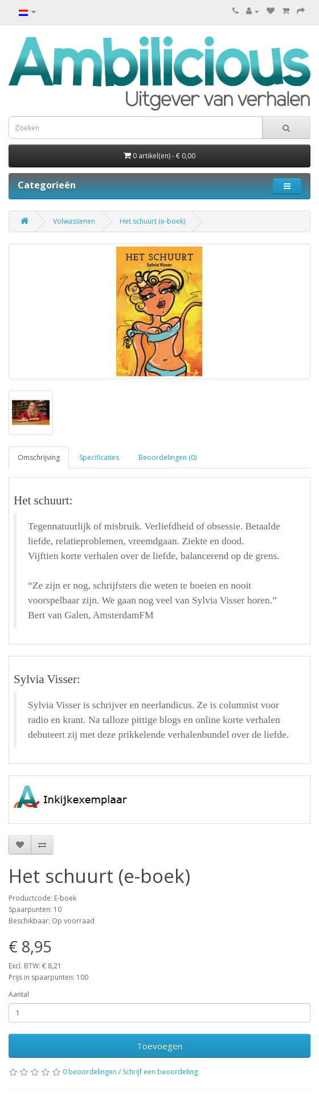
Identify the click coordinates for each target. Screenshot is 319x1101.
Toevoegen (159, 1045)
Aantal (19, 994)
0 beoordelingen (90, 1072)
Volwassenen (74, 221)
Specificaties (99, 457)
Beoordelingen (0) (167, 457)
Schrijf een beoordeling (160, 1072)
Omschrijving (39, 457)
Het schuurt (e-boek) (152, 221)
